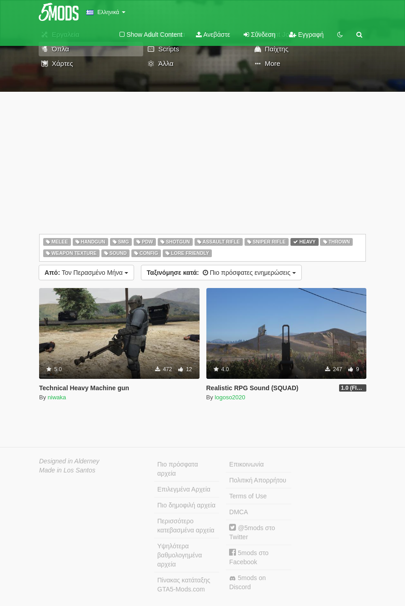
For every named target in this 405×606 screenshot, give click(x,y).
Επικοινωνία (246, 464)
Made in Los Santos (67, 470)
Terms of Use (247, 496)
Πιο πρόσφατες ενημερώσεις (221, 272)
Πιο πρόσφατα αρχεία (177, 469)
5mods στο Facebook (249, 557)
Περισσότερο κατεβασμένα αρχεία (186, 525)
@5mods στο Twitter (252, 532)
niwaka (57, 397)
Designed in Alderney (69, 461)
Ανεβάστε (213, 34)
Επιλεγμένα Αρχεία (183, 489)
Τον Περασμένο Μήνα (86, 272)
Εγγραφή (306, 34)
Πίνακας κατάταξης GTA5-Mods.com (183, 584)
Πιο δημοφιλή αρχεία (186, 505)
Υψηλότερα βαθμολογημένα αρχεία (179, 555)
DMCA (238, 512)
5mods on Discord (247, 582)
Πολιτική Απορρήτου (257, 480)
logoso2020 (230, 397)
